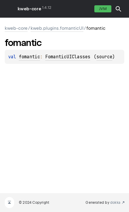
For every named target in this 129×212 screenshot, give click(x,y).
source (104, 57)
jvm (103, 8)
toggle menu (9, 9)
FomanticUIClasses (67, 57)
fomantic (29, 57)
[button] (118, 9)
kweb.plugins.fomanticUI (57, 28)
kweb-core (29, 8)
